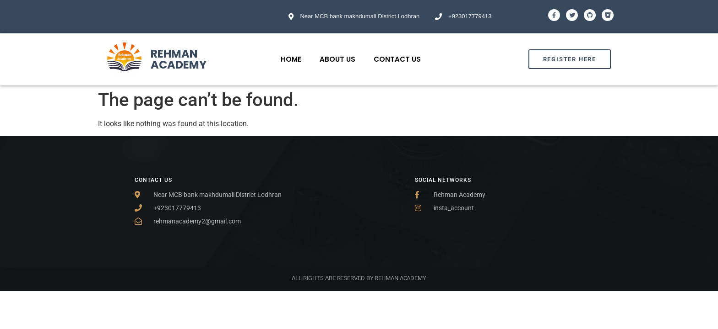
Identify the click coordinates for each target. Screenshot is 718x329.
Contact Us (397, 59)
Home (291, 59)
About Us (337, 59)
